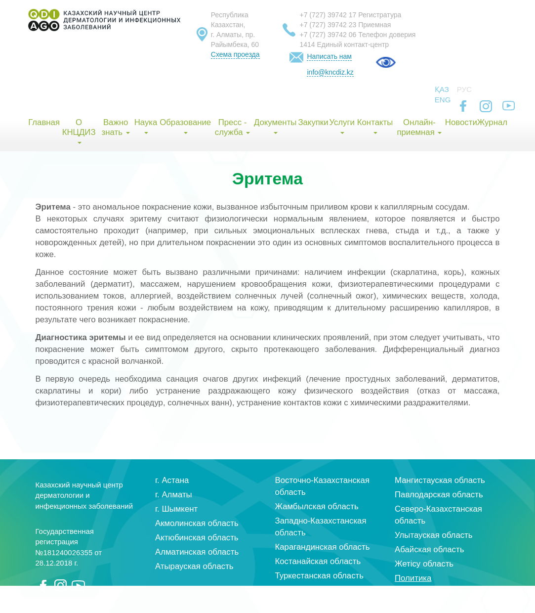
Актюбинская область (197, 537)
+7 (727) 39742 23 (327, 25)
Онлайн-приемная (419, 127)
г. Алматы (173, 494)
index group (474, 604)
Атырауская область (194, 566)
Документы (275, 126)
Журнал (492, 122)
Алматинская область (197, 552)
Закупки (313, 122)
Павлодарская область (439, 494)
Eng (443, 99)
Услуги (342, 126)
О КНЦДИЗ (79, 131)
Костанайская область (318, 561)
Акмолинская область (197, 523)
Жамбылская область (317, 506)
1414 (307, 44)
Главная (43, 122)
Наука (146, 126)
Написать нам (329, 56)
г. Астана (172, 480)
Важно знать (116, 127)
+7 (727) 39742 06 (327, 35)
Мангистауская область (440, 480)
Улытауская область (434, 535)
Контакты (375, 126)
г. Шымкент (176, 509)
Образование (185, 126)
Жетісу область (424, 564)
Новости (461, 122)
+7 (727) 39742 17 (327, 15)
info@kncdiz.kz (330, 72)
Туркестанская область (319, 575)
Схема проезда (235, 54)
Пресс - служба (232, 127)
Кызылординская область (324, 590)
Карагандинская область (322, 547)
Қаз (442, 89)
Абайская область (429, 549)
